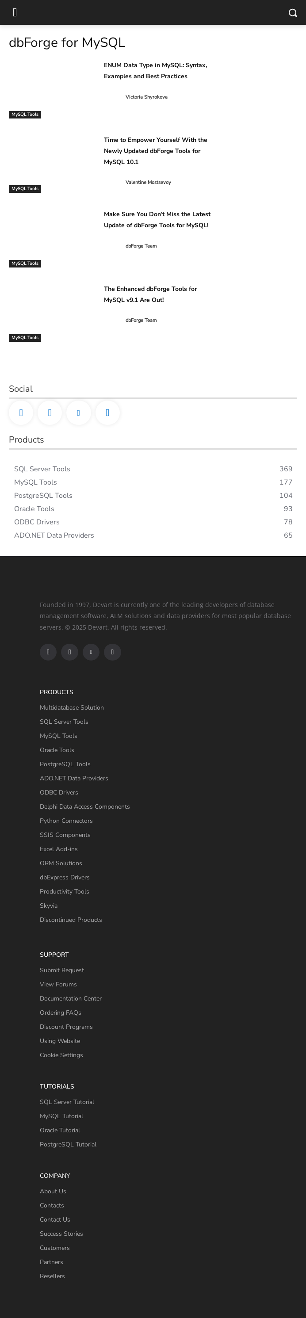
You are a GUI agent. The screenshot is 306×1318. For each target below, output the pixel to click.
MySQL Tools (24, 114)
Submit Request (62, 970)
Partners (51, 1262)
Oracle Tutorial (60, 1130)
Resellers (52, 1276)
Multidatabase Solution (72, 707)
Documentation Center (71, 998)
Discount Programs (66, 1027)
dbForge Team (141, 246)
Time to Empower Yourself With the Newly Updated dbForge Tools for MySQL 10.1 (155, 151)
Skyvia (48, 906)
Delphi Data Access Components (85, 806)
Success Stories (61, 1234)
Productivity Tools (64, 891)
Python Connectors (66, 821)
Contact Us (55, 1219)
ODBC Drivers (59, 792)
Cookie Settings (61, 1055)
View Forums (58, 984)
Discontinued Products (71, 920)
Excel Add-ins (59, 849)
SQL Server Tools (64, 722)
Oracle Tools (57, 750)
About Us (53, 1191)
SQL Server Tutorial (67, 1102)
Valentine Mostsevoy (148, 182)
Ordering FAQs (60, 1013)
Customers (55, 1248)
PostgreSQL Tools (65, 764)
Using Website (60, 1041)
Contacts (52, 1205)
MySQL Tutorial (61, 1116)
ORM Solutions (61, 863)
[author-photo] (114, 97)
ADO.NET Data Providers (74, 778)
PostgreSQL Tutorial (68, 1144)
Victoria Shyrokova (147, 97)
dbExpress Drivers (65, 877)
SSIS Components (65, 835)
